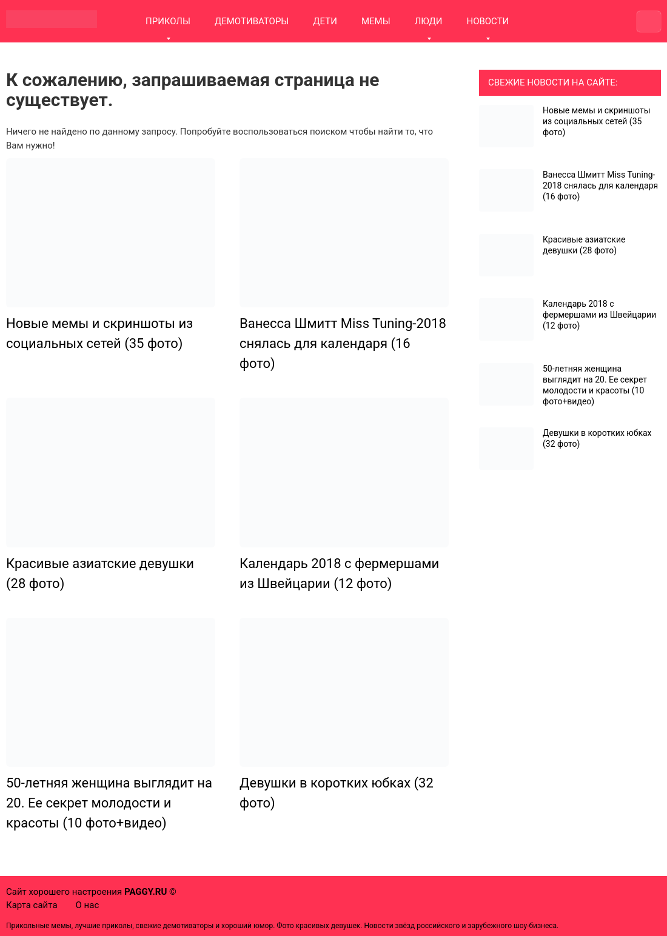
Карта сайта (32, 905)
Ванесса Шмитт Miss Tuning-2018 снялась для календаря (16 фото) (343, 343)
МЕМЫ (375, 21)
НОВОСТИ (487, 21)
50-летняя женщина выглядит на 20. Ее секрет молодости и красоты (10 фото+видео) (109, 803)
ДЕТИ (325, 21)
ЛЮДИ (429, 21)
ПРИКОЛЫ (168, 21)
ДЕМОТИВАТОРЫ (252, 21)
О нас (87, 905)
